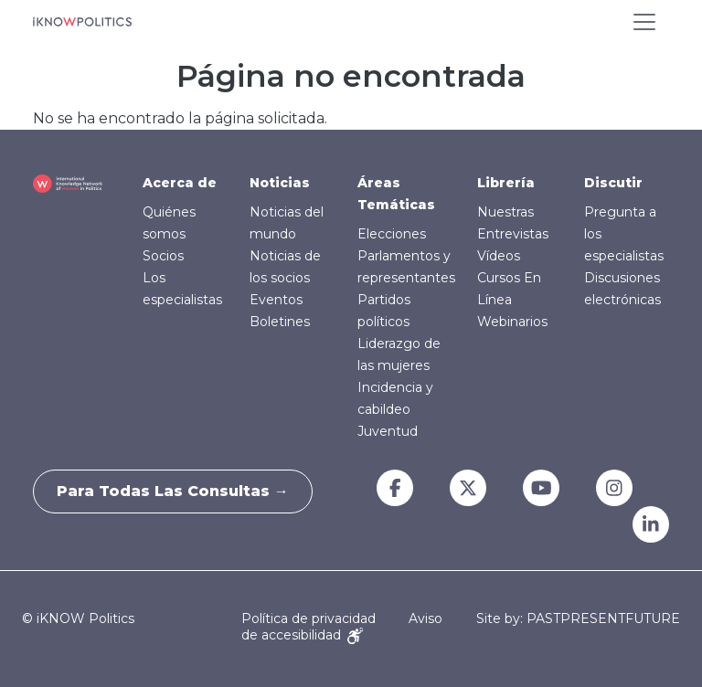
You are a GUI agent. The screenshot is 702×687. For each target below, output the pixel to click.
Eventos (276, 299)
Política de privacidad (308, 618)
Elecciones (391, 234)
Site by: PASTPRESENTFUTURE (578, 619)
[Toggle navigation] (644, 22)
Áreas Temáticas (396, 193)
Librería (506, 182)
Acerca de (180, 182)
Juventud (387, 431)
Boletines (280, 321)
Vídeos (498, 256)
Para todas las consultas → (177, 491)
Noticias (280, 182)
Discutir (613, 182)
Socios (163, 256)
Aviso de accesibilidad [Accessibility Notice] (341, 626)
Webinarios (512, 321)
